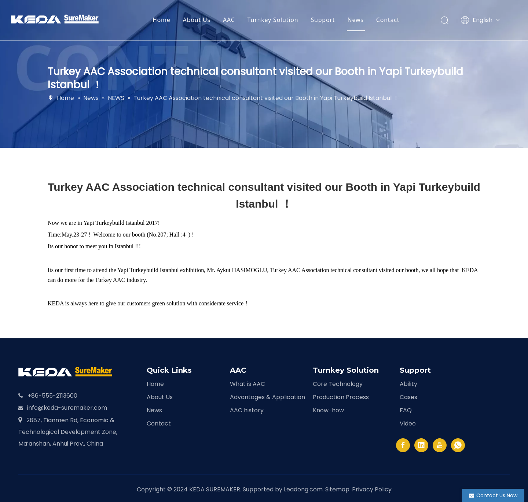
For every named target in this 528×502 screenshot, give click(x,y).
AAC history (247, 410)
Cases (408, 397)
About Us (201, 20)
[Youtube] (440, 445)
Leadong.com (303, 489)
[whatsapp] (458, 445)
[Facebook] (403, 445)
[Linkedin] (421, 445)
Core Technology (338, 384)
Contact (393, 20)
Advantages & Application (267, 397)
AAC (234, 20)
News (360, 20)
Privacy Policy (372, 489)
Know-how (328, 410)
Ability (408, 384)
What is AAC (247, 384)
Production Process (341, 397)
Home (167, 20)
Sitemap (337, 489)
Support (328, 20)
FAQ (406, 410)
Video (408, 423)
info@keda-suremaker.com (67, 408)
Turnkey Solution (277, 20)
